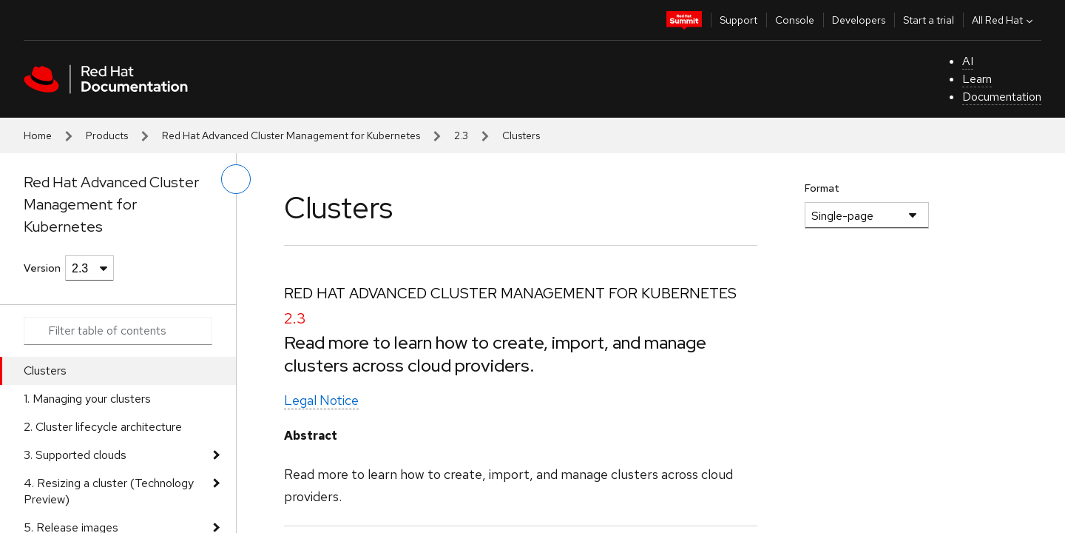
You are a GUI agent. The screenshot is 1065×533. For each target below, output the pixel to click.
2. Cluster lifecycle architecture (103, 427)
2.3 (461, 135)
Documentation (1001, 96)
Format (822, 188)
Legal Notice (321, 400)
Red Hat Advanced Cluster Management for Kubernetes (291, 135)
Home (38, 135)
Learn (977, 79)
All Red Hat (1004, 20)
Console (794, 20)
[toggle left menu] (236, 179)
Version (42, 268)
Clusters (45, 370)
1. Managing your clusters (87, 398)
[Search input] (118, 331)
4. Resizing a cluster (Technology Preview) (109, 491)
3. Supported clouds (75, 455)
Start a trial (928, 20)
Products (107, 135)
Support (738, 20)
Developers (858, 20)
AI (967, 61)
